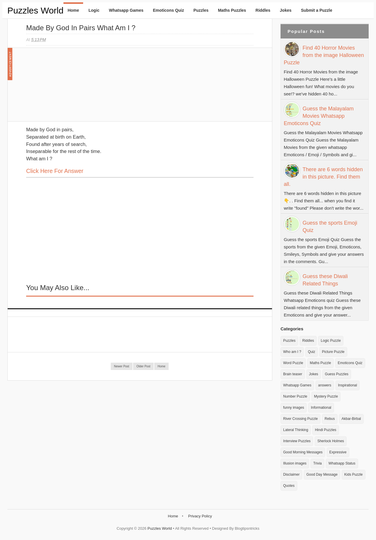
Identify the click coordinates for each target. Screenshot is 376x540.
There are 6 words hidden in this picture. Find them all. (323, 176)
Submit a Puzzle (316, 10)
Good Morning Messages (303, 452)
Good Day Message (322, 474)
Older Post (143, 366)
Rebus (330, 419)
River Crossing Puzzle (300, 419)
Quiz (311, 352)
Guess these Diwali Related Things (325, 280)
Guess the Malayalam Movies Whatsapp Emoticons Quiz (319, 116)
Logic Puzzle (331, 341)
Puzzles (200, 10)
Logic (93, 10)
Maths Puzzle (320, 363)
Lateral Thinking (295, 430)
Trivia (317, 463)
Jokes (286, 10)
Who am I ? (292, 352)
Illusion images (294, 463)
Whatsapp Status (341, 463)
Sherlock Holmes (330, 441)
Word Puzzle (293, 363)
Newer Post (121, 366)
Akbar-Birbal (351, 419)
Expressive (338, 452)
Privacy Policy (200, 516)
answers (324, 385)
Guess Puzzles (336, 374)
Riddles (263, 10)
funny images (293, 408)
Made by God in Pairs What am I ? (80, 28)
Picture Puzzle (333, 352)
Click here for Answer (54, 171)
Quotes (289, 486)
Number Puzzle (295, 396)
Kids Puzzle (353, 474)
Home (73, 10)
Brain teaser (292, 374)
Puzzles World (35, 10)
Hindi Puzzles (325, 430)
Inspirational (347, 385)
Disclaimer (291, 474)
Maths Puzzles (232, 10)
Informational (321, 408)
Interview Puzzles (296, 441)
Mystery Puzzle (326, 396)
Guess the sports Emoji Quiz (330, 226)
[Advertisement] (70, 87)
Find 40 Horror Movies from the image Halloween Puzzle (324, 55)
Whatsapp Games (126, 10)
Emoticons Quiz (168, 10)
